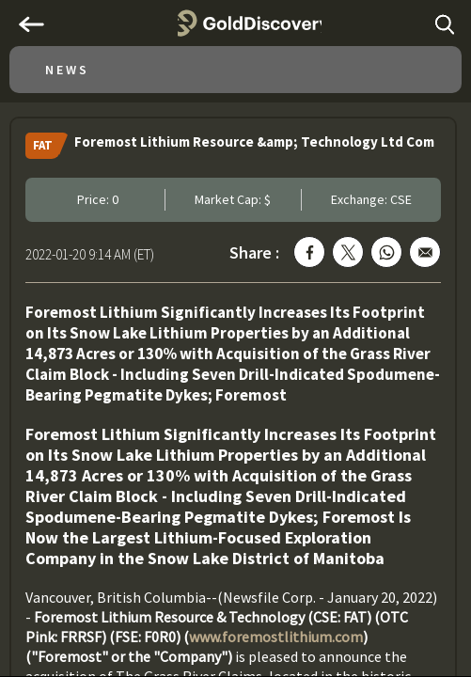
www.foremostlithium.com (276, 636)
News (67, 69)
